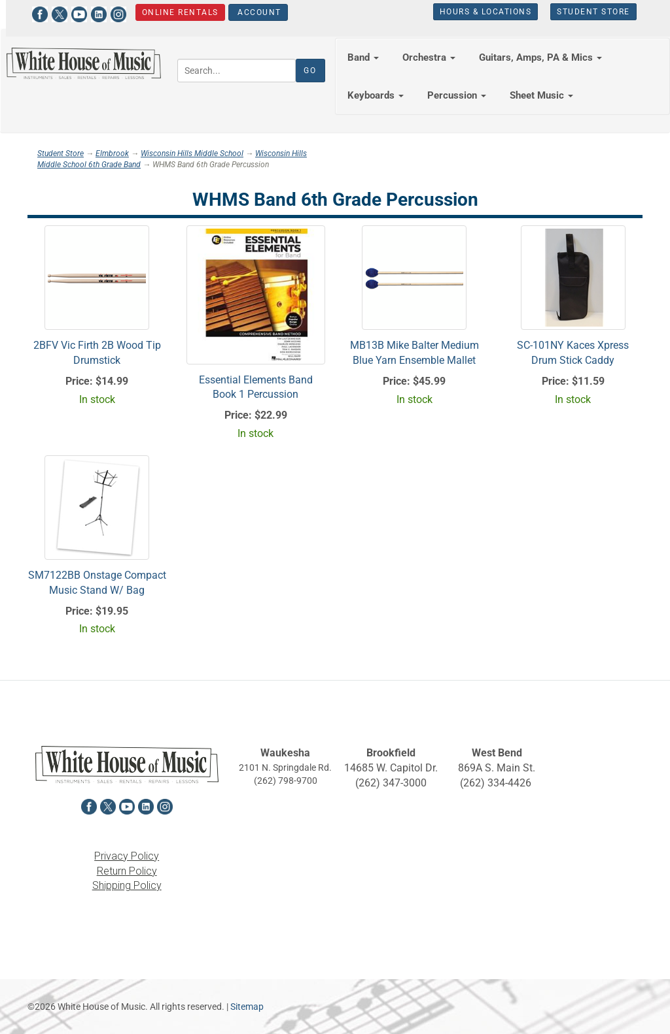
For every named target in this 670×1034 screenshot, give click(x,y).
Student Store (590, 11)
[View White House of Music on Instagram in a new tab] (114, 13)
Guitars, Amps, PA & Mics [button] (540, 57)
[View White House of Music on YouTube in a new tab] (75, 13)
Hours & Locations (482, 11)
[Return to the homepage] (84, 63)
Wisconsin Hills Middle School (192, 153)
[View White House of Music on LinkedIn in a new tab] (94, 13)
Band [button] (363, 57)
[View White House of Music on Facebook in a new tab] (35, 13)
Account (254, 12)
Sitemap (247, 1006)
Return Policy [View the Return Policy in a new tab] (127, 871)
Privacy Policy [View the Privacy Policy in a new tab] (126, 856)
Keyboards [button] (375, 95)
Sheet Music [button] (541, 95)
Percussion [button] (456, 95)
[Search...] (236, 70)
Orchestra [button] (428, 57)
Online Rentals (176, 12)
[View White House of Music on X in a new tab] (55, 13)
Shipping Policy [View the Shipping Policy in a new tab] (127, 885)
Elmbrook (112, 153)
